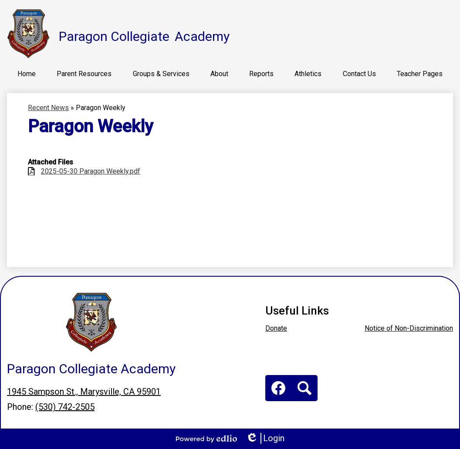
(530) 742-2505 (65, 407)
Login (265, 438)
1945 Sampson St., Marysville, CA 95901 (84, 391)
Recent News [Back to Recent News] (48, 108)
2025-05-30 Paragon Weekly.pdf (90, 171)
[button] (84, 73)
